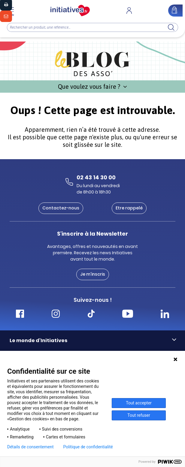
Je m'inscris (92, 274)
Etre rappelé (129, 208)
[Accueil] (70, 11)
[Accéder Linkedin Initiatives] (165, 315)
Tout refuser (138, 415)
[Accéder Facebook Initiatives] (20, 315)
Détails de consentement (30, 446)
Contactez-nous (60, 208)
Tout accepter (139, 403)
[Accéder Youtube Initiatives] (127, 315)
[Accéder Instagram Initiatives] (56, 315)
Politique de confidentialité (88, 446)
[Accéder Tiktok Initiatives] (91, 315)
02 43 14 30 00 (96, 177)
